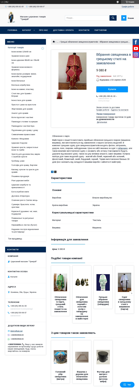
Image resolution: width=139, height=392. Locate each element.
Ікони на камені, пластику (22, 89)
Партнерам (100, 30)
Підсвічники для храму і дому (24, 130)
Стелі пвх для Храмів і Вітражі (21, 94)
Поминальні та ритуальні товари (22, 219)
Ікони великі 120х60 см (21, 52)
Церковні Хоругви (19, 143)
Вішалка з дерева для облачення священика (82, 375)
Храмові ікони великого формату (21, 68)
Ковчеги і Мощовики (20, 139)
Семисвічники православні (23, 134)
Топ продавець (15, 239)
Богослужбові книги (20, 192)
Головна (12, 30)
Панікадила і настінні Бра (22, 126)
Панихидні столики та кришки (24, 122)
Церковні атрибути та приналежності (21, 186)
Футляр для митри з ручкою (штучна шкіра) (103, 377)
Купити (112, 89)
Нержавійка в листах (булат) (24, 225)
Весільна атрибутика (20, 85)
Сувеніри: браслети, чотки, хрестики (23, 205)
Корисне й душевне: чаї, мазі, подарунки (24, 212)
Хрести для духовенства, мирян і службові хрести (25, 155)
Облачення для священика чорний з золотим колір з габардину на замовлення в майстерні (82, 308)
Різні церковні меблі (20, 180)
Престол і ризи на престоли (23, 105)
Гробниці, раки (17, 161)
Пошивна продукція (20, 176)
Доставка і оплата (63, 30)
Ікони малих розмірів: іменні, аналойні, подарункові (23, 75)
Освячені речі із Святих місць (24, 200)
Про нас (43, 30)
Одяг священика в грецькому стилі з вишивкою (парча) (124, 303)
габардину (123, 148)
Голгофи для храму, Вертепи (24, 165)
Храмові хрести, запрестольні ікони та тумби (24, 148)
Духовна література (20, 196)
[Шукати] (113, 18)
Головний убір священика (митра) (61, 375)
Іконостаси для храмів (21, 100)
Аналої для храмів (19, 113)
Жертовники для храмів (22, 109)
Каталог (26, 30)
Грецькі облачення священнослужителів (79, 42)
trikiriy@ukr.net (16, 331)
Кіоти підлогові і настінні (22, 117)
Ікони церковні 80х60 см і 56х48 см (25, 61)
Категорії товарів (16, 47)
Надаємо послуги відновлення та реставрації (25, 230)
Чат (127, 384)
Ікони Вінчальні (18, 81)
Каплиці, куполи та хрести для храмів (24, 170)
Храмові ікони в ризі (20, 56)
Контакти (84, 30)
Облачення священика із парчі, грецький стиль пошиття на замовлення (60, 304)
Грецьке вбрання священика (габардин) (103, 300)
